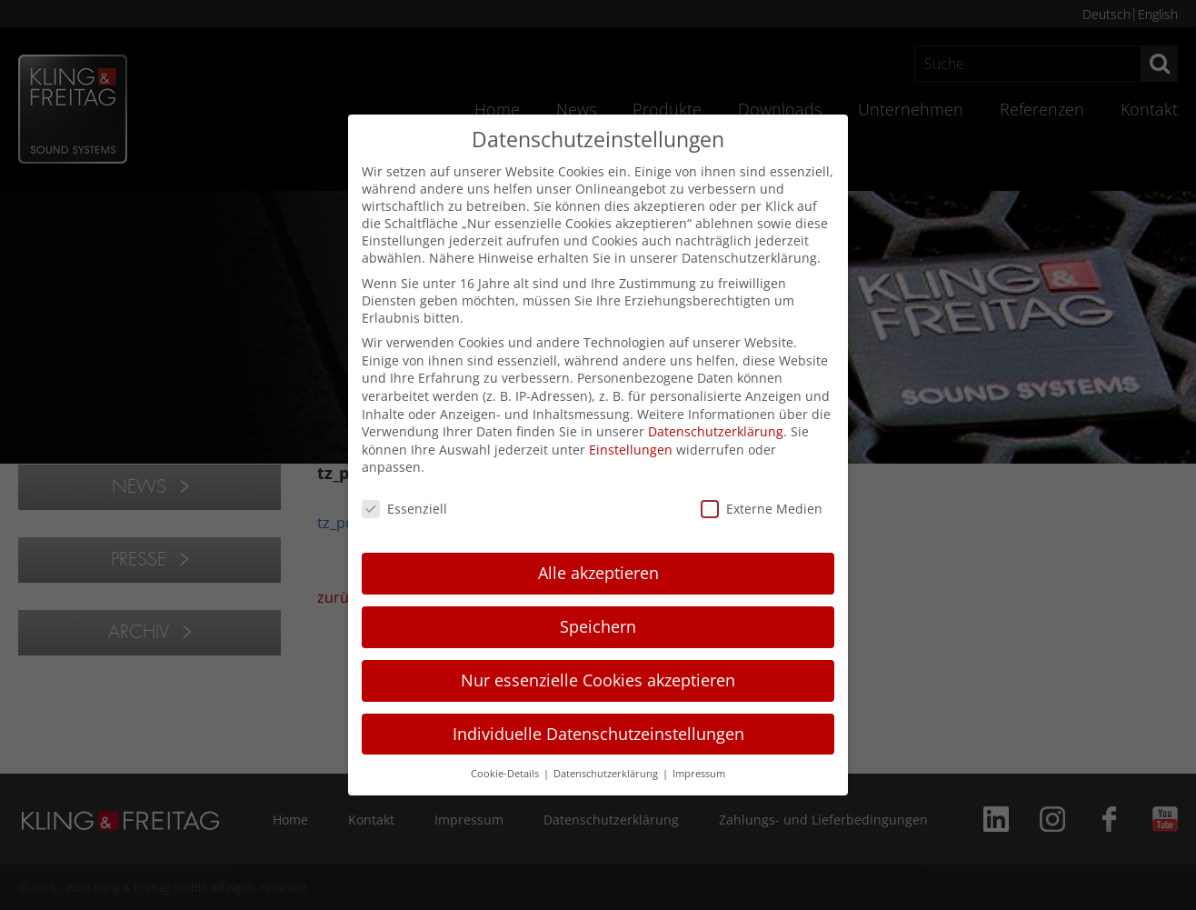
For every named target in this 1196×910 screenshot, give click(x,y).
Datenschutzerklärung (715, 431)
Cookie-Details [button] (506, 773)
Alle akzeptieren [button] (598, 573)
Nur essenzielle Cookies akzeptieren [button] (598, 680)
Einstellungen (631, 449)
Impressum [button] (699, 773)
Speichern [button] (598, 626)
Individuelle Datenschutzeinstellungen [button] (598, 734)
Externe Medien (761, 508)
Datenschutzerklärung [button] (607, 773)
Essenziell (404, 508)
